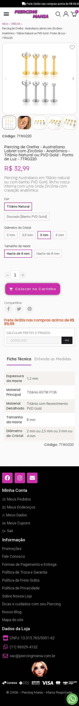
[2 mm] (10, 235)
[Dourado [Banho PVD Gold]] (27, 217)
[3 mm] (44, 235)
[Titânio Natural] (18, 207)
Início (5, 24)
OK (67, 340)
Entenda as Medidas (52, 358)
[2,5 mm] (27, 235)
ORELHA (15, 24)
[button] (58, 14)
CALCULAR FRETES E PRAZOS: (29, 333)
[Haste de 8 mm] (48, 254)
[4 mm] (59, 235)
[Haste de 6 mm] (18, 254)
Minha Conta (14, 490)
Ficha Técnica (19, 358)
